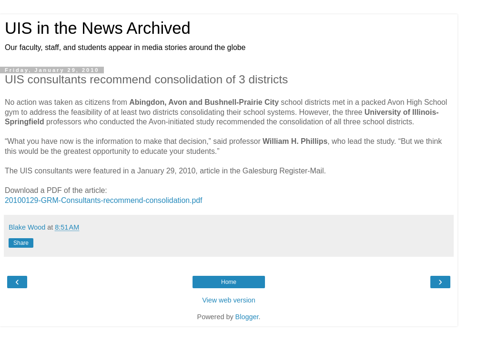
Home (228, 282)
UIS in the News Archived (98, 28)
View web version (228, 300)
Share (21, 243)
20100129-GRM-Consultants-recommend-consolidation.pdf (103, 200)
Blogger (247, 317)
